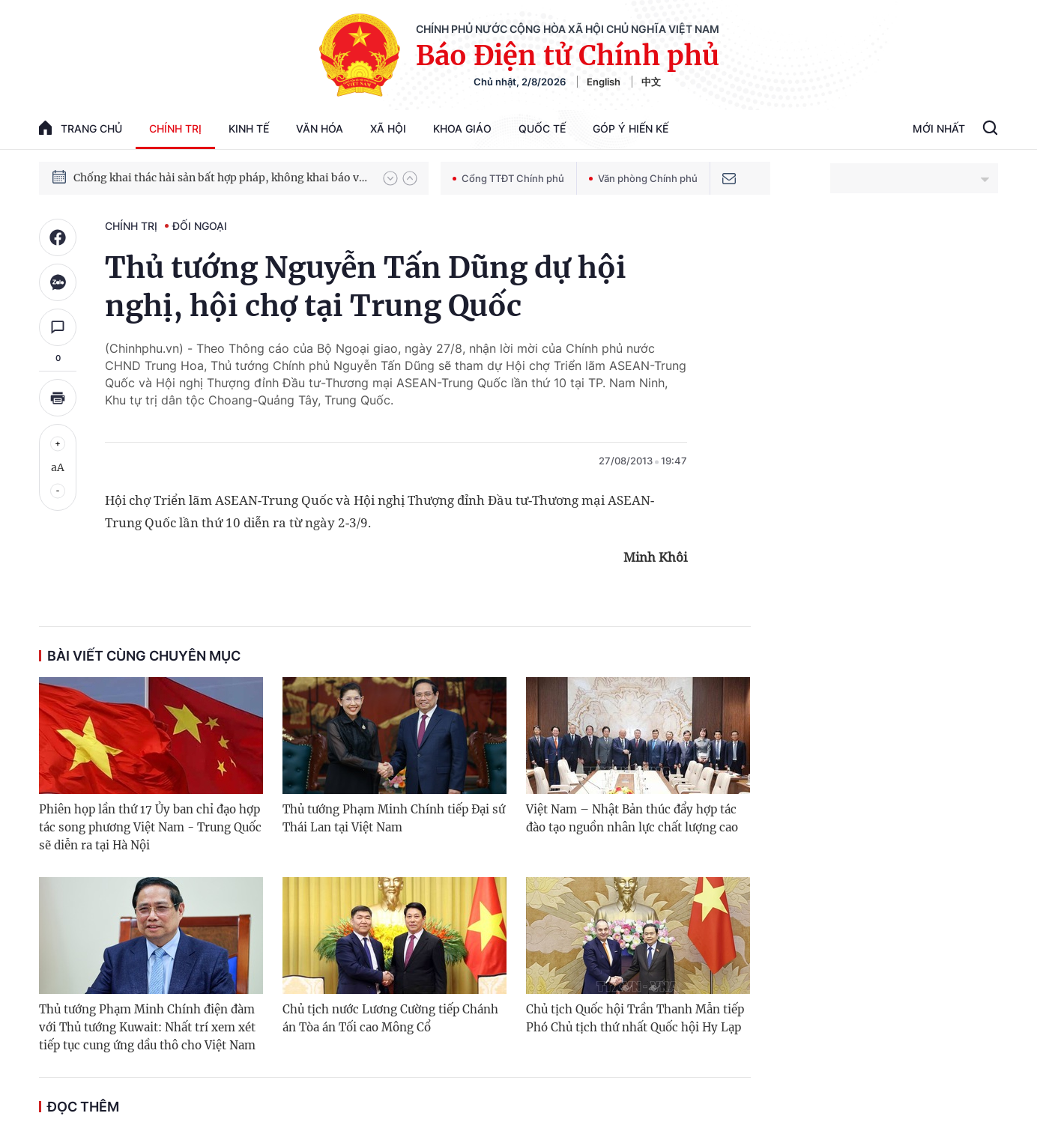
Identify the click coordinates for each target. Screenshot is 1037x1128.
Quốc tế (542, 128)
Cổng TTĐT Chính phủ (508, 178)
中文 (651, 82)
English (603, 82)
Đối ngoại (199, 225)
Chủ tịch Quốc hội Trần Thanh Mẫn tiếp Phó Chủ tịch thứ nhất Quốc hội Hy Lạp (635, 1018)
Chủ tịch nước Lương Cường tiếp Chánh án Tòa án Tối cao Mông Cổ (390, 1018)
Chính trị (175, 128)
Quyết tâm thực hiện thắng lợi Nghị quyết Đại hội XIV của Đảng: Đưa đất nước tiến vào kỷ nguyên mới (221, 167)
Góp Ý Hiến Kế (630, 128)
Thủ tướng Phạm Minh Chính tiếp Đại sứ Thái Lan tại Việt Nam (393, 818)
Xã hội (388, 128)
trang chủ (80, 128)
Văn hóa (319, 128)
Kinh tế (249, 128)
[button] (390, 178)
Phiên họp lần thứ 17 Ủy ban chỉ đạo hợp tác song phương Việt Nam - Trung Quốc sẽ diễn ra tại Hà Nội (150, 827)
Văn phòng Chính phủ (643, 178)
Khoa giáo (462, 128)
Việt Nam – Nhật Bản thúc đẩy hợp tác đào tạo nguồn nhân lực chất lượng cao (632, 818)
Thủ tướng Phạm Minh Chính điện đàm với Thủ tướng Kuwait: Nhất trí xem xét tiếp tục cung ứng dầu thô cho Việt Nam (147, 1027)
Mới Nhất (939, 128)
